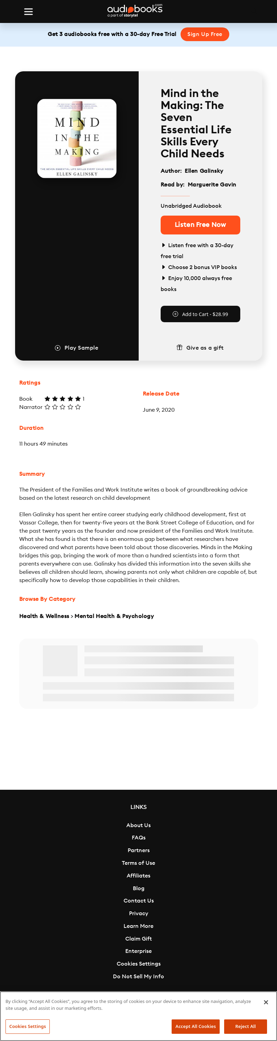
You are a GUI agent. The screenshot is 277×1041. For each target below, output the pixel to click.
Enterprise (138, 951)
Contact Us (139, 901)
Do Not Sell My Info (138, 976)
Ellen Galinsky (204, 171)
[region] (138, 1016)
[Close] (266, 1002)
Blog (139, 888)
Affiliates (138, 876)
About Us (138, 825)
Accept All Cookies (195, 1026)
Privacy (138, 913)
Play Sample (81, 348)
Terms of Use (138, 863)
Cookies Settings (139, 964)
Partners (139, 850)
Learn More (138, 926)
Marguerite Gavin (212, 185)
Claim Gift (138, 939)
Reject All (245, 1026)
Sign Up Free (204, 34)
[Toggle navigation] (28, 11)
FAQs (139, 837)
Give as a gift (205, 348)
